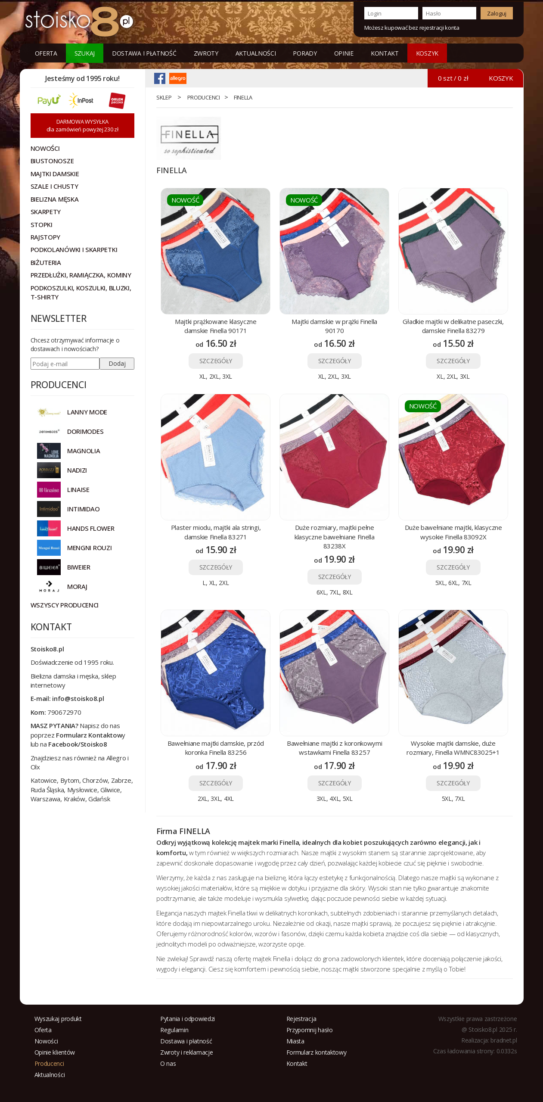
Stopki (42, 224)
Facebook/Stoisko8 (77, 744)
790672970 (64, 712)
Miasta (295, 1041)
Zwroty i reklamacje (186, 1052)
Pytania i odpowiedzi (187, 1019)
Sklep (164, 97)
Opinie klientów (54, 1052)
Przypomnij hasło (309, 1030)
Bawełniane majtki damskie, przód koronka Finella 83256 (216, 747)
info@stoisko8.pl (78, 698)
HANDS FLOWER (90, 528)
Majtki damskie (55, 173)
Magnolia (83, 450)
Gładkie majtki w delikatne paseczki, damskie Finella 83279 (453, 326)
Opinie (344, 53)
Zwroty (206, 53)
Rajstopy (46, 237)
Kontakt (385, 53)
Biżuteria (46, 262)
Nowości (46, 1041)
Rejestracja (301, 1019)
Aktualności (256, 53)
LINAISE (78, 489)
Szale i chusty (54, 186)
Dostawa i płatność (144, 53)
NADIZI (77, 470)
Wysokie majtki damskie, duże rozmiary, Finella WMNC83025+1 (453, 747)
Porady (304, 53)
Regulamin (174, 1030)
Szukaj (84, 53)
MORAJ (77, 586)
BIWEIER (78, 567)
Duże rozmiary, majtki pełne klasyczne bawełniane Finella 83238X (335, 536)
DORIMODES (85, 431)
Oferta (46, 53)
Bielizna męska (55, 199)
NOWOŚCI (45, 148)
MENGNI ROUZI (89, 547)
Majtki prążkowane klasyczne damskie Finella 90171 (216, 326)
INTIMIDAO (83, 508)
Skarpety (46, 211)
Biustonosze (52, 160)
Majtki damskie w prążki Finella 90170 (334, 326)
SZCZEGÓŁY (215, 361)
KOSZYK (427, 53)
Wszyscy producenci (65, 605)
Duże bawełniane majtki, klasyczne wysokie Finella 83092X (453, 532)
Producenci (203, 97)
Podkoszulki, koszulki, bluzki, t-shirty (81, 292)
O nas (168, 1063)
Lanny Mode (87, 412)
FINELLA (243, 97)
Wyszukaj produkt (58, 1019)
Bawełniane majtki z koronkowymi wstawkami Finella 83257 (334, 747)
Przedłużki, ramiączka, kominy (81, 275)
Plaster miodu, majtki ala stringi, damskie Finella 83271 (216, 532)
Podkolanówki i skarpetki (74, 249)
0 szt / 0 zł (453, 78)
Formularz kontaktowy (316, 1052)
